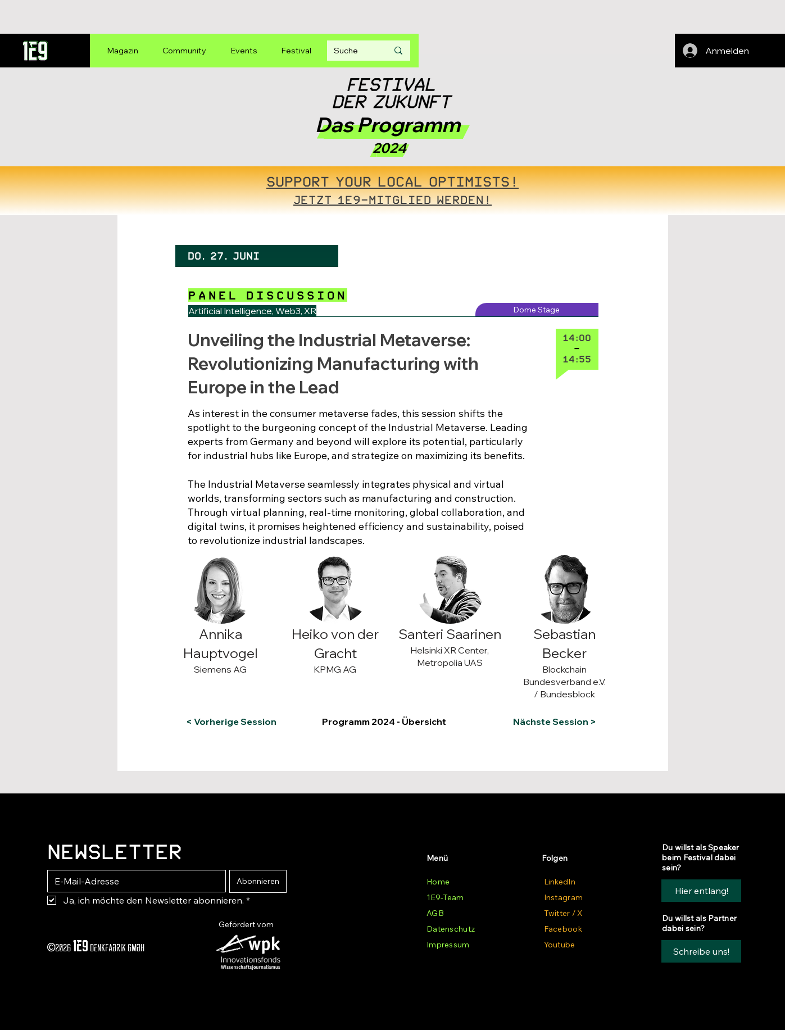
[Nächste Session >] (552, 721)
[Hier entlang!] (701, 890)
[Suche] (352, 50)
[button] (232, 564)
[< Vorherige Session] (231, 721)
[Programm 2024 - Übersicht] (391, 721)
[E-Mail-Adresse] (133, 881)
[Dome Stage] (536, 309)
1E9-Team (445, 897)
